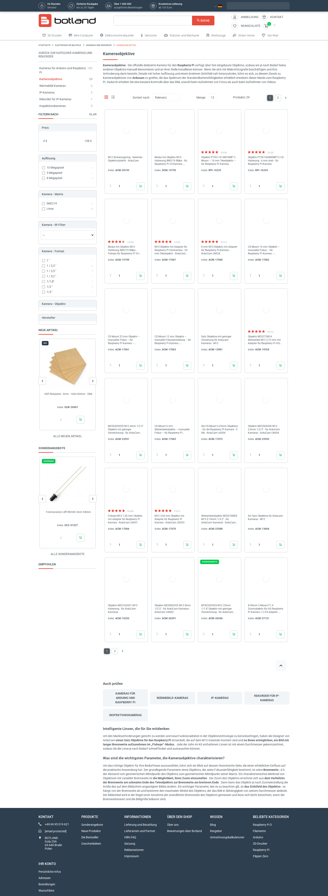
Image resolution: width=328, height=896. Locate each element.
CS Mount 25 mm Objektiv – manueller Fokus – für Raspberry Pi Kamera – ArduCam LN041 (124, 340)
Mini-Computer (81, 35)
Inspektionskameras (52, 106)
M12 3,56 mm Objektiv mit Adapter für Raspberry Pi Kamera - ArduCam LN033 (169, 519)
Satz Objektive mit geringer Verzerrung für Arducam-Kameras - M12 (216, 340)
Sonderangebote (92, 824)
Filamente (259, 831)
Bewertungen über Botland (184, 831)
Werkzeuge (216, 35)
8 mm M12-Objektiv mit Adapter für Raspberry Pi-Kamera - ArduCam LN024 (219, 250)
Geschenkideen (91, 843)
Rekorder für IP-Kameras (55, 99)
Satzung (129, 843)
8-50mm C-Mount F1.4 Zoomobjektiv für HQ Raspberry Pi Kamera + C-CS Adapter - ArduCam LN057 (265, 609)
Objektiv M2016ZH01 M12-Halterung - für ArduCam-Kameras (123, 609)
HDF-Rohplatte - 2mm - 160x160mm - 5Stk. (68, 394)
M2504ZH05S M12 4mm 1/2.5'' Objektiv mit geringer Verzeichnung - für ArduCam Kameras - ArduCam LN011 (125, 429)
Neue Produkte (91, 831)
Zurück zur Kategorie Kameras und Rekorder (65, 54)
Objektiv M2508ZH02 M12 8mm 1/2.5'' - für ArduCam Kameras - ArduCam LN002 (173, 609)
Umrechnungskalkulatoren (227, 837)
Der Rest (270, 35)
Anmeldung (250, 17)
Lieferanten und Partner (139, 831)
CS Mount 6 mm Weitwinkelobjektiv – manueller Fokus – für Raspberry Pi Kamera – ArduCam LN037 (172, 429)
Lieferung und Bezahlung (140, 824)
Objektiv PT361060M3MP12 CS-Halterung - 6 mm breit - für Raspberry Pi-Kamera (266, 160)
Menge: (201, 97)
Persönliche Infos (49, 871)
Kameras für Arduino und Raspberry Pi (125, 698)
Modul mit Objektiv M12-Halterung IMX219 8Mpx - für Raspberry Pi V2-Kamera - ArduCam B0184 (171, 161)
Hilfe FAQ (130, 837)
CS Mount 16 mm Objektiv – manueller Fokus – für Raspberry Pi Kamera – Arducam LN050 (264, 250)
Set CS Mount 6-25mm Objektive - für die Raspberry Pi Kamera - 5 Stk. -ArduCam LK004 (219, 429)
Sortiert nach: (141, 97)
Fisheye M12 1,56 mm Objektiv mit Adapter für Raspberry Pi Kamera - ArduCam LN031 (125, 519)
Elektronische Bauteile (117, 35)
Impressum (131, 856)
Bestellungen (46, 884)
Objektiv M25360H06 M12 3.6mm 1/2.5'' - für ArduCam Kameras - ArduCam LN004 (264, 429)
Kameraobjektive (50, 79)
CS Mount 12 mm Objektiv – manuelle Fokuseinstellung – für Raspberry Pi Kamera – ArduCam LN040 (173, 340)
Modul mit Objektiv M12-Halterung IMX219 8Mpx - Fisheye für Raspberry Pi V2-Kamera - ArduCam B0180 (124, 250)
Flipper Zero (260, 856)
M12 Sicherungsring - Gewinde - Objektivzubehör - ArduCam (125, 159)
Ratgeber (216, 831)
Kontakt (276, 17)
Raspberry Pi (261, 850)
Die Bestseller (90, 837)
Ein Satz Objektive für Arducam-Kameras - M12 (265, 517)
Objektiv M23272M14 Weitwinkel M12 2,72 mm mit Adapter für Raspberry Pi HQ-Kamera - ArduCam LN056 (264, 340)
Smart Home (244, 35)
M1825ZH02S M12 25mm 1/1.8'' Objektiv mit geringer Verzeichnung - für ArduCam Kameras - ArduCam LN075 (217, 609)
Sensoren (149, 35)
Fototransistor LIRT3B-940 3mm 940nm (68, 512)
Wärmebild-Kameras (52, 85)
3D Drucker (52, 35)
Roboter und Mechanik (181, 35)
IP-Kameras (47, 92)
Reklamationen (134, 850)
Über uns (173, 824)
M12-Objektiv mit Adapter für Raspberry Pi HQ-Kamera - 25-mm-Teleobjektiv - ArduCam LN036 (171, 250)
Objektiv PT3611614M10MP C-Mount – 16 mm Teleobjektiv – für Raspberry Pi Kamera (218, 160)
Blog (213, 824)
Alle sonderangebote (68, 554)
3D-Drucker (260, 843)
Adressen (44, 878)
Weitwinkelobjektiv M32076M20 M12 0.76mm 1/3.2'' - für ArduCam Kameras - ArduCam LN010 (219, 519)
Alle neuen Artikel (67, 436)
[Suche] (164, 20)
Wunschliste (46, 890)
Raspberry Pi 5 (262, 824)
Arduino (258, 837)
